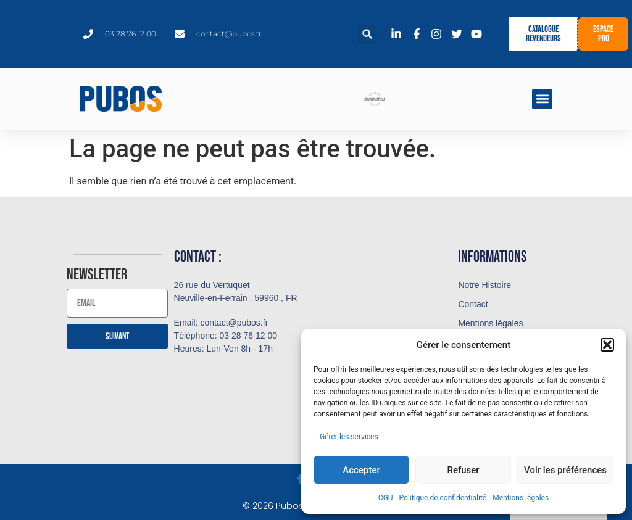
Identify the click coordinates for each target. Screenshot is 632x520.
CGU (385, 497)
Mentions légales (521, 497)
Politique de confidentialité (443, 497)
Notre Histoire (484, 285)
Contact (473, 304)
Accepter (361, 470)
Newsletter (97, 275)
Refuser (463, 470)
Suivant (117, 336)
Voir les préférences (565, 470)
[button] (607, 345)
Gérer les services (349, 436)
